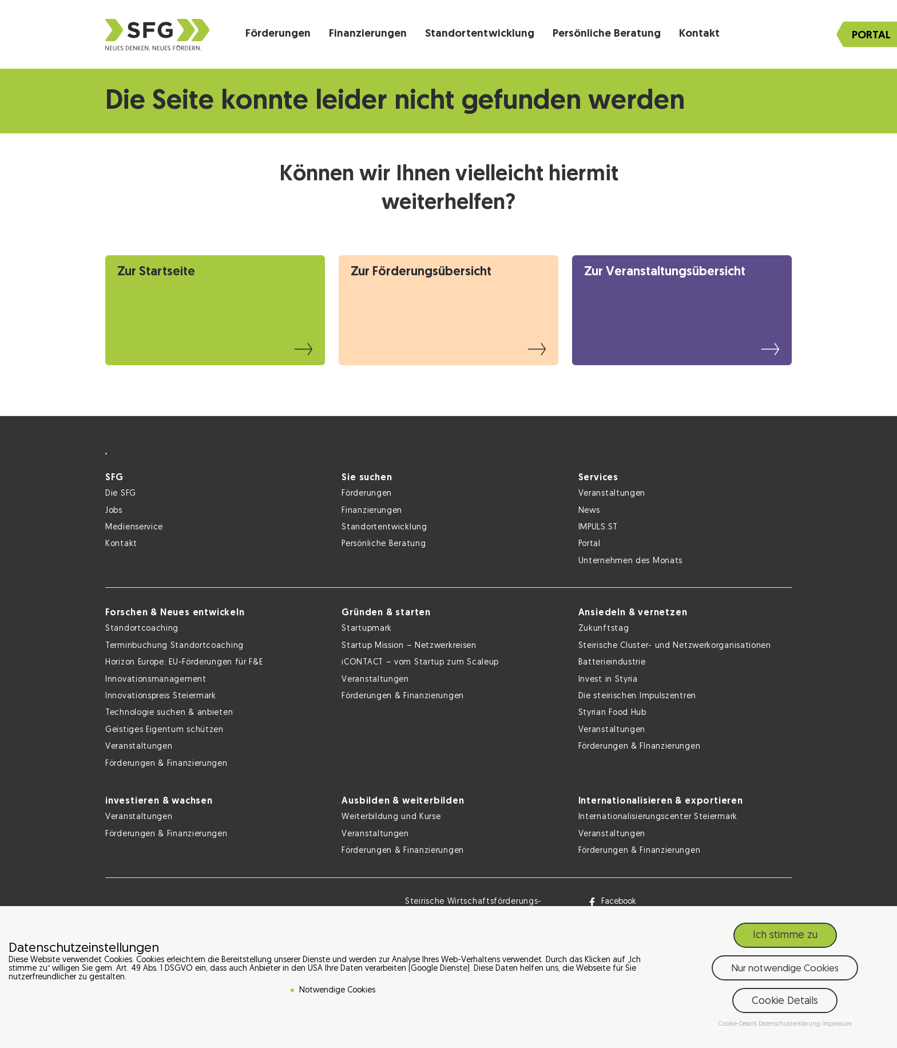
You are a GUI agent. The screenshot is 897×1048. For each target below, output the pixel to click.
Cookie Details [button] (785, 1003)
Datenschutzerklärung (790, 1026)
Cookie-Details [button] (739, 1026)
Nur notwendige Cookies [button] (785, 971)
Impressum (837, 1026)
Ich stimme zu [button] (785, 937)
